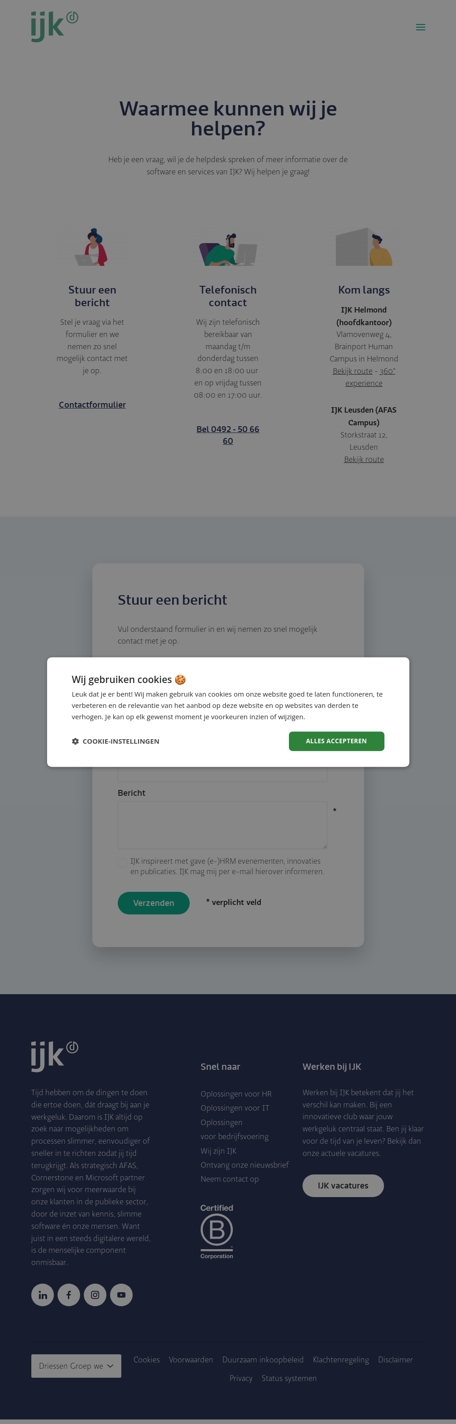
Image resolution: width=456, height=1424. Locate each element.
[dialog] (228, 712)
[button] (116, 741)
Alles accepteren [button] (335, 740)
